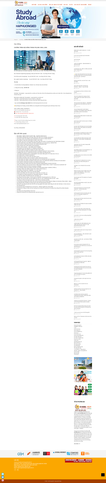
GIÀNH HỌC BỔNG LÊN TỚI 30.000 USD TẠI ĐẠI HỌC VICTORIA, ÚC (32, 173)
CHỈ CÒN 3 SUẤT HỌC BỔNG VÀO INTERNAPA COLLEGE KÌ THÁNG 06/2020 (34, 138)
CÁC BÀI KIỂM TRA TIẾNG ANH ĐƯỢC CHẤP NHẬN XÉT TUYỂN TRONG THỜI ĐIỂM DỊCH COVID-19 (82, 139)
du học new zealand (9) (78, 335)
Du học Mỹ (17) (77, 330)
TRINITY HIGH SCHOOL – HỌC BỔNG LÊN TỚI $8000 (29, 147)
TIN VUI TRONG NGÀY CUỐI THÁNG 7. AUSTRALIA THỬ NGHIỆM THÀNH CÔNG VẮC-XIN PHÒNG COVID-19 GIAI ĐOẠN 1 (83, 110)
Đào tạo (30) (76, 353)
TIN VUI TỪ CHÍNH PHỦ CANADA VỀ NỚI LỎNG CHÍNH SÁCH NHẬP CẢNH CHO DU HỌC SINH (82, 97)
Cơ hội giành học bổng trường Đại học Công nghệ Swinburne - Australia (32, 174)
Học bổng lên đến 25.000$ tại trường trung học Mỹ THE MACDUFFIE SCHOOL (34, 182)
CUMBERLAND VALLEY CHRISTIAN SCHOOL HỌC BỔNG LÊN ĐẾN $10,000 (34, 152)
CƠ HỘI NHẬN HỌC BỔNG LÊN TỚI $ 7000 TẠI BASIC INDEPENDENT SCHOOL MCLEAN (36, 163)
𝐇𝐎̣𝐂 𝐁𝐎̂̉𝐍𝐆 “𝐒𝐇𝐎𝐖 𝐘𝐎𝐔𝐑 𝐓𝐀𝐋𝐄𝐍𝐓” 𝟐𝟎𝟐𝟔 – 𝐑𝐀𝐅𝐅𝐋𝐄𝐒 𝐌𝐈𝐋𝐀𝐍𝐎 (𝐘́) (32, 136)
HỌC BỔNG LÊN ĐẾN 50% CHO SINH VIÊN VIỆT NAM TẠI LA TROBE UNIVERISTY (35, 137)
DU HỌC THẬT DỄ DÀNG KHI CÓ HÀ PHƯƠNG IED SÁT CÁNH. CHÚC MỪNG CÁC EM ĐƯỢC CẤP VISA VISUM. (83, 127)
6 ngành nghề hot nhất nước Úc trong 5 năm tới (82, 229)
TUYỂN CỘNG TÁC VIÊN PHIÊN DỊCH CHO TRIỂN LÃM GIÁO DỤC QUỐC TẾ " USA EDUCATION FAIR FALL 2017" (82, 224)
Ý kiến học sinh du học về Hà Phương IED (81, 312)
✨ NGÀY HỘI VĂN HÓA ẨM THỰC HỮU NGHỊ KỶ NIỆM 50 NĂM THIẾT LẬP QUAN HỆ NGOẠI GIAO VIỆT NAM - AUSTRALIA (82, 75)
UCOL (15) (76, 340)
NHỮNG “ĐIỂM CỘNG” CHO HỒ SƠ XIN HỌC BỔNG (28, 171)
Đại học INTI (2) (77, 342)
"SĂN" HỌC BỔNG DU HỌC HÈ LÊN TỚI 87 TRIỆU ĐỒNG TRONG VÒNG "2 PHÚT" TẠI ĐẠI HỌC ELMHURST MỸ (41, 164)
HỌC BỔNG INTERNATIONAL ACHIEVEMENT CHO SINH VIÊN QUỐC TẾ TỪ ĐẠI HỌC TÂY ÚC (38, 153)
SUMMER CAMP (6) (78, 326)
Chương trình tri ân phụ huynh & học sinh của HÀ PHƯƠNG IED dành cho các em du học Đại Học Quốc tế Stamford (82, 268)
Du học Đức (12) (77, 334)
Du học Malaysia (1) (78, 331)
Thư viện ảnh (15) (77, 348)
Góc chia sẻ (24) (77, 344)
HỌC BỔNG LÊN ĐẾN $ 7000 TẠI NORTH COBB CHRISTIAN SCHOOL (32, 157)
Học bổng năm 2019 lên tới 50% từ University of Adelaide (29, 166)
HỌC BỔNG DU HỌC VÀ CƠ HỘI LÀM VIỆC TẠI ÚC (28, 156)
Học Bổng (21, 39)
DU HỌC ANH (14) (77, 336)
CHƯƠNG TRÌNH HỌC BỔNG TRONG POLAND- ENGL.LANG (30, 149)
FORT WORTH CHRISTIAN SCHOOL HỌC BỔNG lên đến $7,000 (31, 162)
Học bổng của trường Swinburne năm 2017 (26, 190)
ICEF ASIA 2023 (77, 59)
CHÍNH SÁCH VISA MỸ (78, 219)
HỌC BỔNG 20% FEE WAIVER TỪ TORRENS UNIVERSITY (30, 148)
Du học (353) (76, 351)
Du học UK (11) (77, 328)
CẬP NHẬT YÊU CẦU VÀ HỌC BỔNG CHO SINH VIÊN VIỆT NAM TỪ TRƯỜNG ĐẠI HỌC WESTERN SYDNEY (41, 141)
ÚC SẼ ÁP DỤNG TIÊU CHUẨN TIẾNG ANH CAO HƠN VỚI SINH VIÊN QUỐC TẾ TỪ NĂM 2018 (82, 210)
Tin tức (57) (76, 354)
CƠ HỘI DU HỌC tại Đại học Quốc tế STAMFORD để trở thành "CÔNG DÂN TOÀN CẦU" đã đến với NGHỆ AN (82, 295)
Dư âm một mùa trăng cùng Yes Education (81, 55)
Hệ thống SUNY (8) (78, 341)
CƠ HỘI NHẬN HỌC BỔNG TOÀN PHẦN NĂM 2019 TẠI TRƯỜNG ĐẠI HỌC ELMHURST (36, 159)
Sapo (60, 481)
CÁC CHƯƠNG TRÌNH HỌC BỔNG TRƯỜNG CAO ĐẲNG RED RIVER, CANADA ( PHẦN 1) (36, 167)
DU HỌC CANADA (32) (78, 337)
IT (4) (75, 327)
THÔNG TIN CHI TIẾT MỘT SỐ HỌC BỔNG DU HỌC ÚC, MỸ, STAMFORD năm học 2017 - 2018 (37, 178)
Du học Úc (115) (77, 339)
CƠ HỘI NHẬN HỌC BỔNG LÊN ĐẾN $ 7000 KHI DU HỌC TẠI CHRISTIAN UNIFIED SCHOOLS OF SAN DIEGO (41, 160)
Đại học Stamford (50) (78, 346)
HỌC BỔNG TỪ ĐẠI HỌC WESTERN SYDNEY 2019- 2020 (29, 140)
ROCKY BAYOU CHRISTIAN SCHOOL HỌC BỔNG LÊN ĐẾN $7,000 (32, 144)
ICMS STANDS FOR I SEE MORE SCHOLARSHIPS (28, 145)
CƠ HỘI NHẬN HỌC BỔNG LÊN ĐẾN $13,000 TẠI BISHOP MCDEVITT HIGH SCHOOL (35, 151)
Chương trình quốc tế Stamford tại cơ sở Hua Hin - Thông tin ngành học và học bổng (35, 186)
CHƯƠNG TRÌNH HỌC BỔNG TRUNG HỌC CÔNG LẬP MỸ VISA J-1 (32, 168)
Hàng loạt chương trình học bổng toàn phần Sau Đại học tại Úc (30, 192)
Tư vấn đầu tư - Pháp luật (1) (79, 349)
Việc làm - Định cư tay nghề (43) (80, 350)
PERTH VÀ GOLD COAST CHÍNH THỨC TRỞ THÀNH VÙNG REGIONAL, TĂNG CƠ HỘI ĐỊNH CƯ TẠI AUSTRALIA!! (82, 172)
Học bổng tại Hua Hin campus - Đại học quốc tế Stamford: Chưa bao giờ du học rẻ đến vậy (36, 177)
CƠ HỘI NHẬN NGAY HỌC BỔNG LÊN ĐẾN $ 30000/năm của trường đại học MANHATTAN (37, 142)
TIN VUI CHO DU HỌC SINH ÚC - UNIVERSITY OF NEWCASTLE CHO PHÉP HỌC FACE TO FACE (83, 104)
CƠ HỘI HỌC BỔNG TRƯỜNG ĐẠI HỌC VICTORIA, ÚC (29, 175)
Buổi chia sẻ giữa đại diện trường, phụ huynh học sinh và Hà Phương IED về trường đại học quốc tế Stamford (82, 307)
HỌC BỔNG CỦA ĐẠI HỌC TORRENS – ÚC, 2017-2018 (29, 170)
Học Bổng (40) (77, 345)
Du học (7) (76, 332)
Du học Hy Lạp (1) (77, 325)
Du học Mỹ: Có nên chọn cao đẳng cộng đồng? (82, 215)
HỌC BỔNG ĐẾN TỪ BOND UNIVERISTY (26, 155)
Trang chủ (15, 39)
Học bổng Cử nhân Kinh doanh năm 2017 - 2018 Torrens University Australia (33, 179)
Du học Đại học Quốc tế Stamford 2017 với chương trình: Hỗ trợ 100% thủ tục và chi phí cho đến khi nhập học (83, 245)
